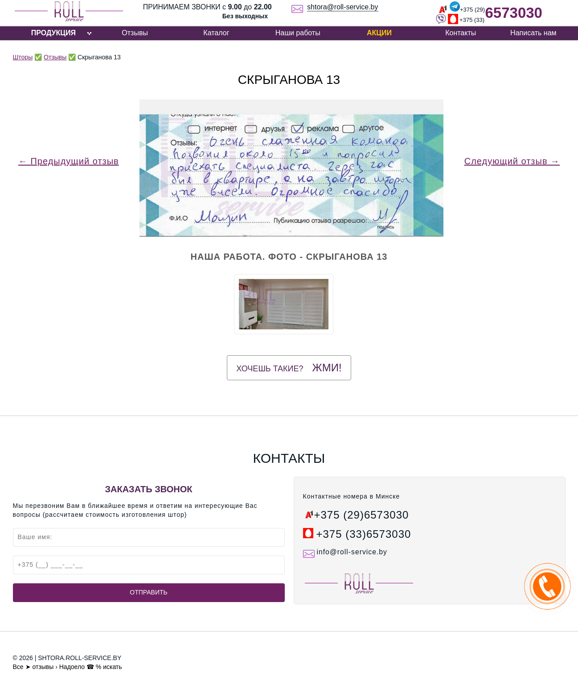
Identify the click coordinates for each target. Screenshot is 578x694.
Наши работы (297, 33)
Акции (379, 33)
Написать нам (533, 33)
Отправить (148, 592)
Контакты (460, 33)
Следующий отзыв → (512, 161)
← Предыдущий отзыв (68, 161)
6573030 (513, 12)
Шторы (23, 57)
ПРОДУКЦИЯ (53, 33)
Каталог (216, 33)
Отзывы (135, 33)
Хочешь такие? (288, 368)
